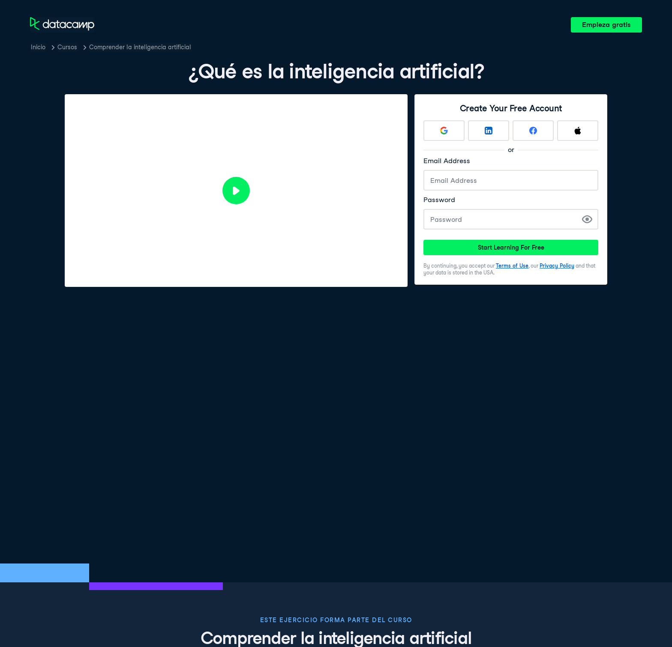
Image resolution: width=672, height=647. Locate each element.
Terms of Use (512, 265)
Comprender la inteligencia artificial (140, 47)
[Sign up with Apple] (577, 130)
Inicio (38, 47)
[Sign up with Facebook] (533, 130)
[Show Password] (587, 219)
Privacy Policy (557, 265)
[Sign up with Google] (444, 130)
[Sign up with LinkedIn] (488, 130)
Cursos (67, 47)
